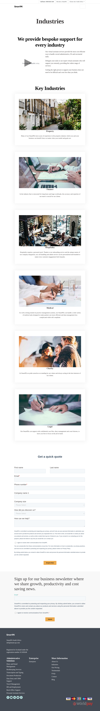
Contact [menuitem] (54, 676)
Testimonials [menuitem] (56, 670)
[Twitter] (17, 697)
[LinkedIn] (14, 697)
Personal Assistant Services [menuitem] (16, 693)
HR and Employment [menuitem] (14, 687)
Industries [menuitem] (55, 664)
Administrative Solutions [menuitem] (13, 659)
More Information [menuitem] (60, 658)
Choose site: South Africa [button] (76, 1)
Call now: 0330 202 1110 (47, 1)
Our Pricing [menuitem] (55, 667)
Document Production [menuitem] (14, 675)
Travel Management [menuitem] (13, 684)
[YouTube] (11, 697)
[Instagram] (21, 697)
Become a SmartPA (62, 1)
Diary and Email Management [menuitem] (12, 665)
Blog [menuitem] (53, 679)
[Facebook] (8, 697)
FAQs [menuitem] (53, 673)
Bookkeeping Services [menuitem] (14, 669)
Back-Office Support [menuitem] (13, 690)
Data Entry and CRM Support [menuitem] (14, 680)
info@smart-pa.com (13, 643)
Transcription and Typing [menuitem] (15, 672)
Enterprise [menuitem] (34, 658)
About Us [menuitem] (55, 661)
